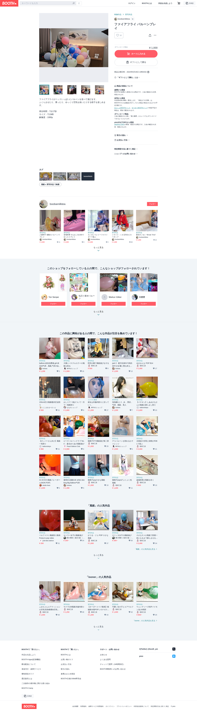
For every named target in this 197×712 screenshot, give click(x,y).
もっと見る (98, 314)
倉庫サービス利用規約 (96, 706)
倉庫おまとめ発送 (68, 674)
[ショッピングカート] (179, 3)
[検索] (73, 3)
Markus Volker (115, 297)
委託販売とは (27, 679)
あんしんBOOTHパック (122, 108)
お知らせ (103, 655)
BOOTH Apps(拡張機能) (31, 659)
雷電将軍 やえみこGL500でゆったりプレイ (74, 236)
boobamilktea (57, 204)
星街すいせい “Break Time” (146, 235)
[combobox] (48, 3)
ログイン (131, 3)
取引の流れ (121, 135)
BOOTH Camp (27, 688)
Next (106, 48)
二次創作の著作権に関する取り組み (36, 683)
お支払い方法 (122, 140)
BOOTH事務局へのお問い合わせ (113, 669)
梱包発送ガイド (28, 674)
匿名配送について (29, 664)
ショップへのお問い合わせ (124, 154)
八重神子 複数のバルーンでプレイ (50, 236)
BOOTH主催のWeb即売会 (71, 679)
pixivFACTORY (119, 124)
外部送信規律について (141, 706)
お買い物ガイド (67, 659)
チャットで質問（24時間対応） (112, 664)
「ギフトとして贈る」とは (127, 77)
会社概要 (75, 706)
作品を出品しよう (165, 3)
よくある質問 (105, 659)
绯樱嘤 (142, 297)
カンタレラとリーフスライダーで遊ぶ (98, 236)
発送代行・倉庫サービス (31, 669)
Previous (41, 48)
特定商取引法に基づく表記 (124, 149)
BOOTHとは (147, 3)
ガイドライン (110, 706)
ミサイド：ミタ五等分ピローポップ (122, 236)
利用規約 (83, 706)
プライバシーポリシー (124, 706)
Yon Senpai (53, 297)
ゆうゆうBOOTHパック (140, 108)
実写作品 (128, 14)
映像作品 (117, 14)
